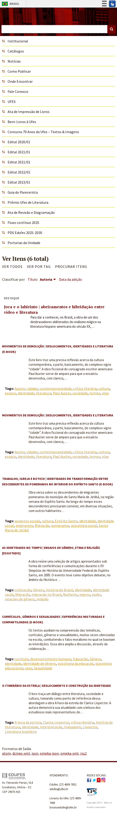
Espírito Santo (66, 521)
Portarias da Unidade (24, 242)
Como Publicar (19, 71)
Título (33, 279)
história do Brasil (59, 590)
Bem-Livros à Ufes (22, 121)
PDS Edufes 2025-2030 (25, 232)
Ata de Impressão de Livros (29, 111)
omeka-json (49, 753)
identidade (26, 393)
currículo (22, 659)
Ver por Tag (39, 266)
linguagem (72, 727)
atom (6, 753)
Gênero (38, 590)
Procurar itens (71, 266)
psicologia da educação (76, 663)
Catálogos (16, 51)
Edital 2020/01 (19, 142)
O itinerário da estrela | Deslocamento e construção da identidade (56, 686)
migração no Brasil (46, 594)
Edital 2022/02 (19, 172)
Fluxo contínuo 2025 (23, 222)
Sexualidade (43, 668)
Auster (20, 388)
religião (42, 599)
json (35, 753)
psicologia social (84, 525)
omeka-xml (69, 753)
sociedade (80, 393)
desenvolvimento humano (50, 659)
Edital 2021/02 (19, 162)
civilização (23, 590)
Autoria (46, 279)
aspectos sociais (27, 521)
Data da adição (70, 279)
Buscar (111, 29)
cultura (104, 388)
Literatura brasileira (21, 731)
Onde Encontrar (20, 81)
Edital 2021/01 (19, 152)
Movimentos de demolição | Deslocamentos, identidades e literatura (57, 415)
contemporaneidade (56, 388)
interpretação (51, 727)
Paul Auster (62, 393)
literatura (43, 393)
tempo (94, 393)
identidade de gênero (39, 663)
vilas (105, 393)
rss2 (83, 753)
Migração (42, 525)
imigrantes (24, 525)
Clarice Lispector (56, 722)
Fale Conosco (18, 91)
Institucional (18, 41)
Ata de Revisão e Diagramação (31, 212)
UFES (12, 101)
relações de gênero (20, 599)
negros (84, 594)
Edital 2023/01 (19, 182)
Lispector (90, 727)
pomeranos (60, 525)
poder (96, 594)
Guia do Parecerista (23, 192)
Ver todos (12, 266)
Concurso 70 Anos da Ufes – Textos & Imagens (43, 131)
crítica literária (85, 388)
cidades (32, 388)
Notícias (14, 61)
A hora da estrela (28, 722)
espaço (10, 393)
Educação (80, 659)
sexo (28, 668)
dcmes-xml (21, 753)
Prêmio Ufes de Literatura (28, 202)
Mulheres (70, 594)
